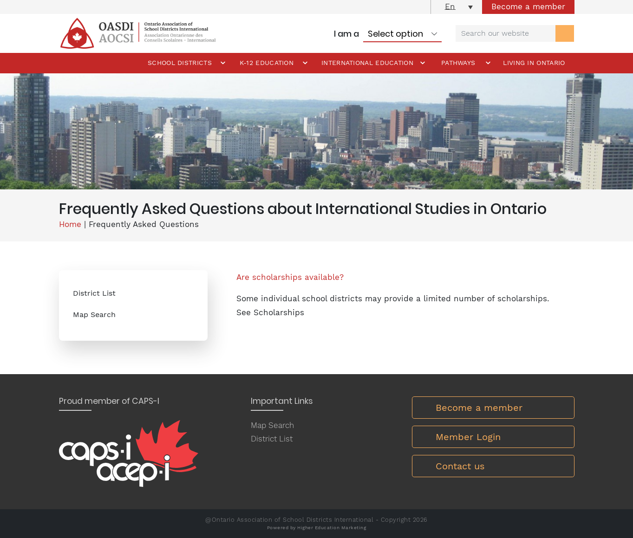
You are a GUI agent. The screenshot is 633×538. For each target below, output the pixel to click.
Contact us (460, 466)
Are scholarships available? (290, 277)
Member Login (468, 436)
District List (94, 293)
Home (70, 224)
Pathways (458, 62)
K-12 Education (267, 62)
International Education (367, 62)
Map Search (94, 314)
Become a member (528, 6)
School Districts (180, 62)
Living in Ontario (534, 62)
